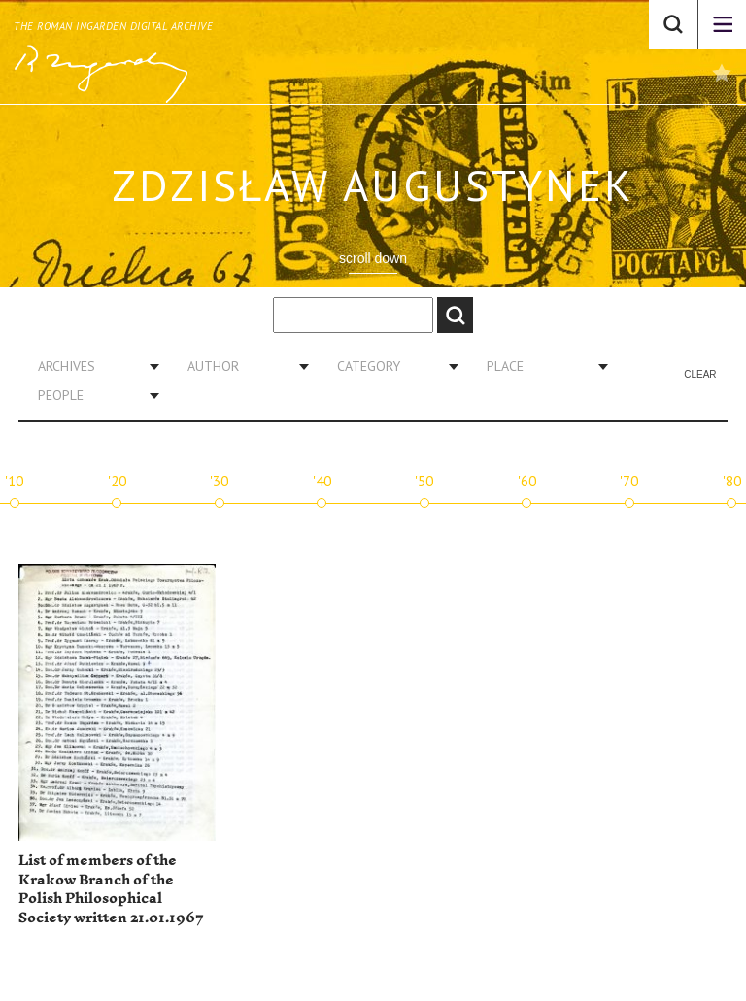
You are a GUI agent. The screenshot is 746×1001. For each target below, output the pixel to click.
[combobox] (91, 366)
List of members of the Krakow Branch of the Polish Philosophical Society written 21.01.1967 (111, 889)
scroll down (373, 258)
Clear (700, 374)
